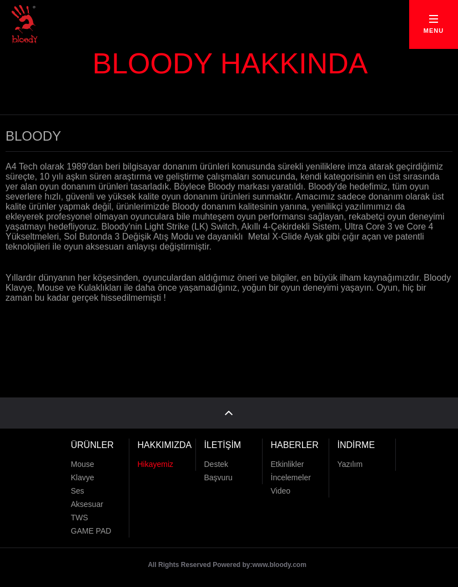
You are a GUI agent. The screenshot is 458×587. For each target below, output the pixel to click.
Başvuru (218, 477)
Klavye (82, 477)
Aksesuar (87, 504)
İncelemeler (291, 477)
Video (281, 490)
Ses (77, 490)
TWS (79, 517)
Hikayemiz (156, 464)
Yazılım (350, 464)
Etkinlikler (287, 464)
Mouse (82, 464)
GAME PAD (91, 530)
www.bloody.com (279, 565)
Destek (216, 464)
